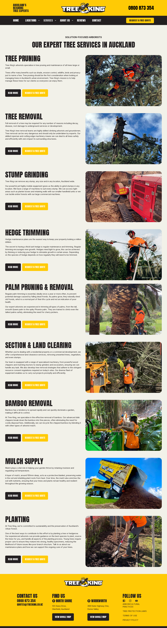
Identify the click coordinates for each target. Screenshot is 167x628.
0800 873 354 (141, 7)
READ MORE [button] (13, 93)
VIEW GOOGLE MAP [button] (63, 610)
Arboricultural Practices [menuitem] (131, 598)
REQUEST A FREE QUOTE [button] (140, 20)
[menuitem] (17, 20)
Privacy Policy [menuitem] (130, 613)
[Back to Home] (83, 12)
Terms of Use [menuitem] (130, 608)
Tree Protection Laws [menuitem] (135, 604)
